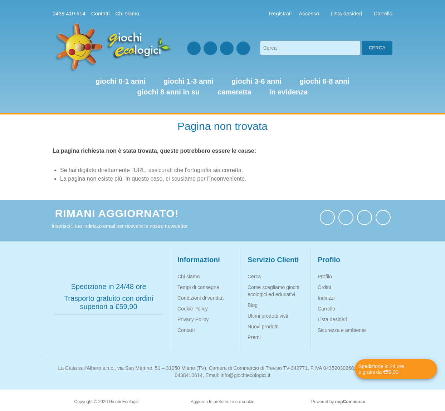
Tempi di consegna (198, 287)
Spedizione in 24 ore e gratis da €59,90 (381, 369)
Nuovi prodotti (263, 326)
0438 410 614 (69, 13)
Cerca (377, 47)
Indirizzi (326, 298)
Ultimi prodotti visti (268, 316)
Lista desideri (332, 319)
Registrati (280, 13)
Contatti (100, 13)
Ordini (324, 287)
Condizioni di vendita (200, 298)
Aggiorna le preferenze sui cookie (222, 401)
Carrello (326, 309)
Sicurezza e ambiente (342, 330)
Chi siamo (127, 13)
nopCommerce (350, 401)
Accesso (309, 13)
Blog (253, 305)
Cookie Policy (192, 309)
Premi (254, 337)
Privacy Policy (193, 319)
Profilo (325, 276)
